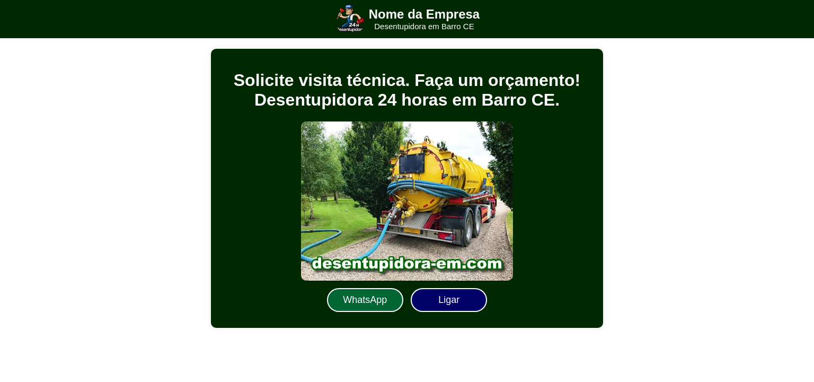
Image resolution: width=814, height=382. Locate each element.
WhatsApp (365, 299)
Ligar (448, 299)
